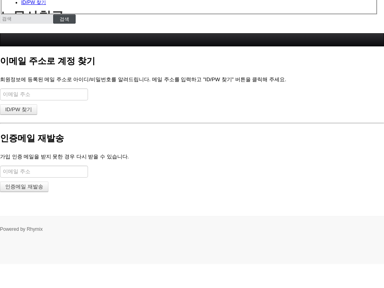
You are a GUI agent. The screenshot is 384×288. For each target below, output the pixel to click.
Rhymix (35, 229)
